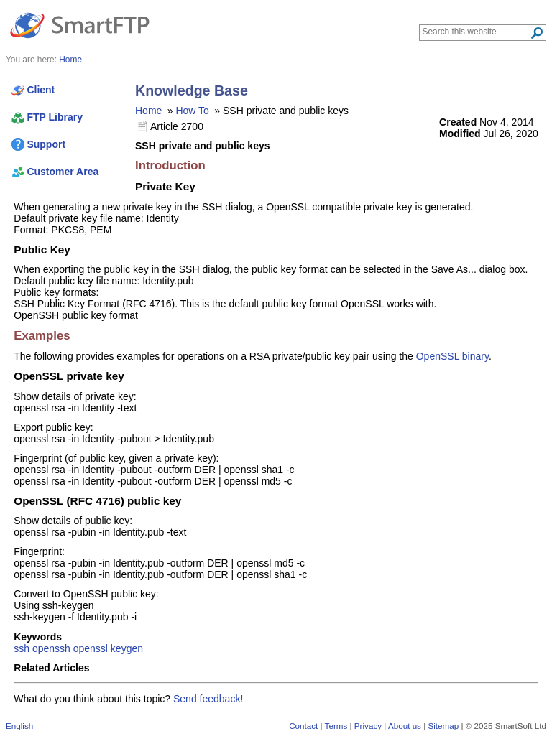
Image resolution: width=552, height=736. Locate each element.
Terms (336, 725)
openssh (51, 648)
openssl (90, 648)
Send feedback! (208, 698)
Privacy (368, 725)
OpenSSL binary (452, 356)
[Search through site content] (476, 32)
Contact (303, 725)
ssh (21, 648)
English (19, 725)
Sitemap (443, 725)
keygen (127, 648)
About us (404, 725)
